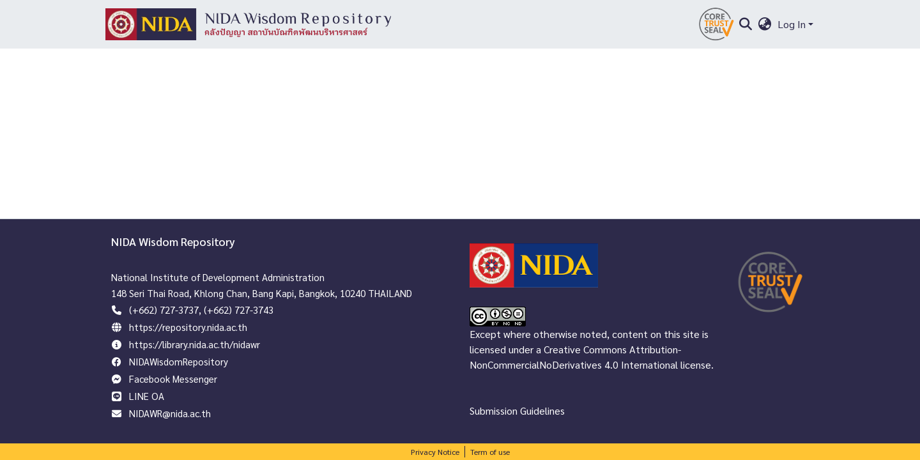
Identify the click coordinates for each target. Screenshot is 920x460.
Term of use (490, 452)
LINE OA (146, 396)
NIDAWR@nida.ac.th (170, 413)
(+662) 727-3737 (164, 309)
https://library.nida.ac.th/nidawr (194, 344)
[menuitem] (765, 24)
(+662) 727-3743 (238, 309)
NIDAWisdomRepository (178, 361)
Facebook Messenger (173, 378)
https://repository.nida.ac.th (188, 327)
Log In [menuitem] (792, 24)
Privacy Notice (435, 452)
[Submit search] (745, 24)
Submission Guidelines (517, 410)
